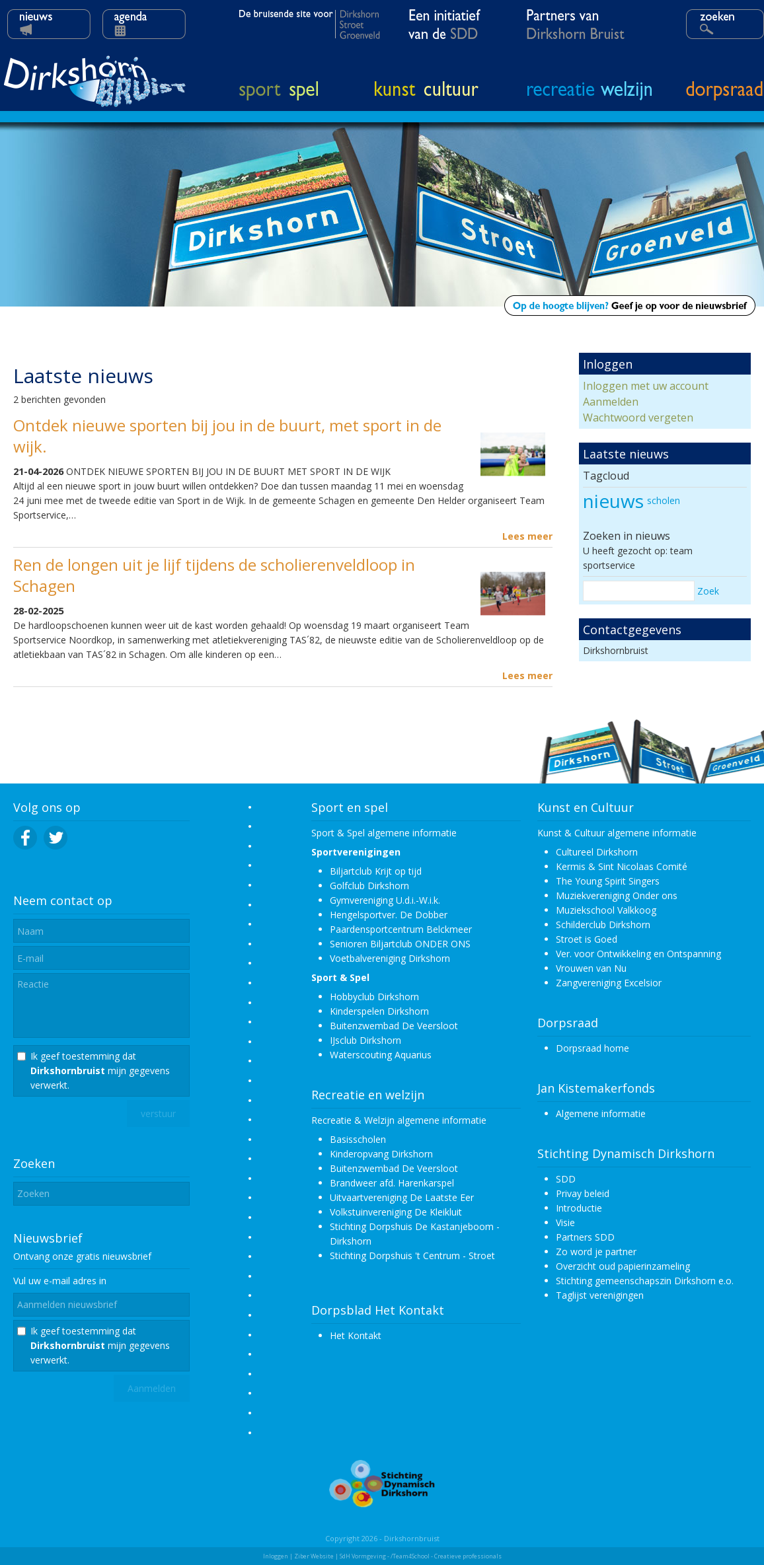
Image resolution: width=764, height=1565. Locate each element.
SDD (566, 1179)
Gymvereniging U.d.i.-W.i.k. (385, 900)
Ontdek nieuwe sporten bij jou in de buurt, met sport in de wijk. (227, 435)
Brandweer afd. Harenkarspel (392, 1183)
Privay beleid (582, 1193)
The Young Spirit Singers (608, 881)
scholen (663, 500)
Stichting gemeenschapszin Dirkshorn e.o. (645, 1280)
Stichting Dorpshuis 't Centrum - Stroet (412, 1255)
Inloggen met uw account (645, 386)
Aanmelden (610, 401)
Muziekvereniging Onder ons (616, 895)
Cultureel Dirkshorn (597, 852)
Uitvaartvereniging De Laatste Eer (402, 1197)
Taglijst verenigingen (600, 1295)
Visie (565, 1222)
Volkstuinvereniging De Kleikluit (396, 1212)
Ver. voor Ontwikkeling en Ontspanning (638, 953)
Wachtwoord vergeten (638, 417)
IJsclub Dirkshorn (365, 1040)
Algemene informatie (601, 1113)
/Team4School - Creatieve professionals (446, 1556)
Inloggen (275, 1556)
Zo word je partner (596, 1251)
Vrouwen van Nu (591, 968)
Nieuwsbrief (48, 1238)
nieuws (613, 500)
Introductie (579, 1208)
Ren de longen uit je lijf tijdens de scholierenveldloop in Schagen (214, 575)
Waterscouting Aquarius (381, 1054)
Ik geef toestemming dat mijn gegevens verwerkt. (100, 1070)
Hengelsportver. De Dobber (388, 914)
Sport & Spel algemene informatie (384, 832)
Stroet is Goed (586, 939)
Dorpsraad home (592, 1048)
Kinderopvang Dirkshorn (381, 1153)
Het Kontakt (355, 1335)
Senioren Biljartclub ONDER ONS (400, 943)
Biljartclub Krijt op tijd (376, 871)
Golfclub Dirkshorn (369, 885)
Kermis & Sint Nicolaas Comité (621, 866)
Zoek (708, 591)
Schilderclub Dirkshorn (603, 924)
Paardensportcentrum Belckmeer (401, 929)
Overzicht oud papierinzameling (623, 1266)
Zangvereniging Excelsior (609, 982)
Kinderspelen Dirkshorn (379, 1011)
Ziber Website (314, 1556)
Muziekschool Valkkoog (606, 910)
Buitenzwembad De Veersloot (394, 1025)
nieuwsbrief (126, 1256)
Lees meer (527, 536)
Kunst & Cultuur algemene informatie (617, 832)
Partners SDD (585, 1237)
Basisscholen (358, 1139)
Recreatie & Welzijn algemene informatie (398, 1120)
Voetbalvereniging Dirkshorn (390, 958)
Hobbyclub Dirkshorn (374, 996)
